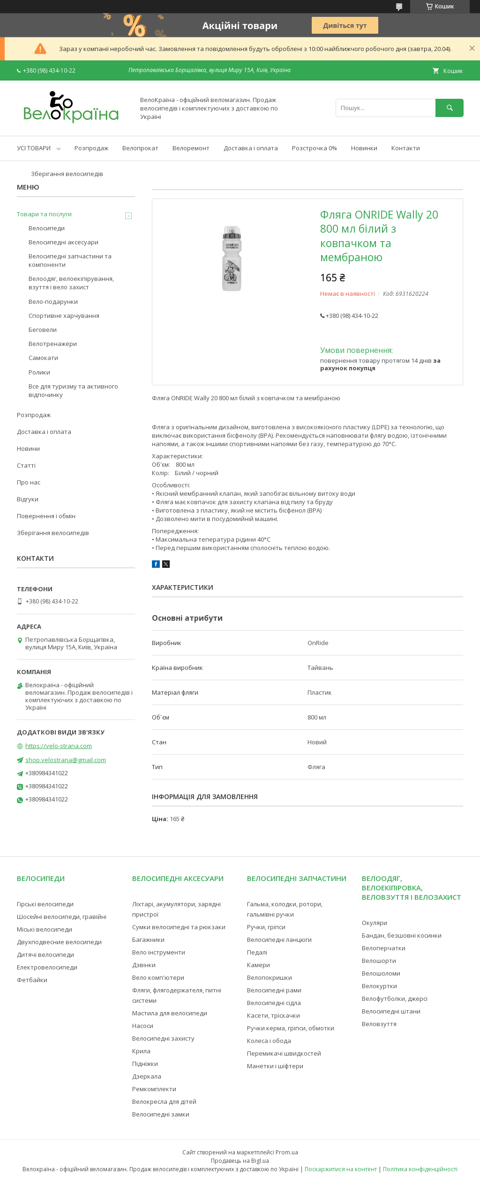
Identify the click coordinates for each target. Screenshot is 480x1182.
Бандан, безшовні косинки (402, 935)
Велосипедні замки (160, 1114)
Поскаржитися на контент (341, 1169)
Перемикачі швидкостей (284, 1053)
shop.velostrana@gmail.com (65, 760)
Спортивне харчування (64, 315)
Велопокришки (269, 977)
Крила (141, 1051)
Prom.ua (287, 1152)
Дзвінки (144, 965)
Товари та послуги (44, 214)
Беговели (43, 329)
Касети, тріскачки (273, 1015)
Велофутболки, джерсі (395, 998)
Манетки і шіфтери (275, 1066)
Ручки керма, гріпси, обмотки (290, 1028)
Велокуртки (379, 986)
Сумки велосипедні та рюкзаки (178, 927)
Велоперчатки (383, 948)
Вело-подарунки (53, 301)
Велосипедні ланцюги (279, 939)
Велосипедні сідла (274, 1002)
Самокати (43, 357)
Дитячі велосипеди (45, 954)
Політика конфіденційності (420, 1169)
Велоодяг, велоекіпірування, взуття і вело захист (71, 282)
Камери (258, 965)
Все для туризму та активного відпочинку (73, 390)
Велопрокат (140, 148)
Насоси (142, 1025)
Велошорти (379, 960)
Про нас (28, 482)
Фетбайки (32, 980)
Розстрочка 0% (314, 148)
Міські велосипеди (44, 929)
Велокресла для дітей (164, 1101)
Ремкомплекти (154, 1089)
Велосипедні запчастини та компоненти (70, 260)
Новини (28, 448)
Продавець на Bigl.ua (240, 1161)
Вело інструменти (158, 952)
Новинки (364, 148)
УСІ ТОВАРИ (34, 148)
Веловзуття (379, 1024)
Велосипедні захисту (163, 1038)
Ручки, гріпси (266, 927)
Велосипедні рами (274, 990)
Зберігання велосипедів (67, 173)
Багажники (148, 939)
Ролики (39, 372)
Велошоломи (381, 973)
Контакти (405, 148)
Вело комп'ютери (158, 977)
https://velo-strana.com (58, 745)
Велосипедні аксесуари (63, 242)
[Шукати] (449, 108)
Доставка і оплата (251, 148)
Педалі (257, 952)
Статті (26, 465)
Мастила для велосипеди (169, 1013)
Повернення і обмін (46, 516)
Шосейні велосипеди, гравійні (61, 916)
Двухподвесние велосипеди (59, 942)
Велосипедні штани (391, 1011)
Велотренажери (53, 343)
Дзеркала (146, 1076)
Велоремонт (191, 148)
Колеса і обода (269, 1040)
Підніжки (145, 1063)
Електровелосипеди (47, 967)
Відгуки (27, 499)
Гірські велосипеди (45, 904)
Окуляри (374, 922)
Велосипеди (47, 228)
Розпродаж (91, 148)
